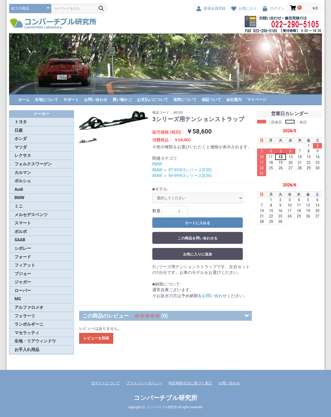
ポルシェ (22, 180)
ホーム (24, 99)
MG (17, 298)
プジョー (22, 273)
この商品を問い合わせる (197, 238)
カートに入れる (197, 223)
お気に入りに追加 (197, 254)
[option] (113, 120)
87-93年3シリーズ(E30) (190, 169)
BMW (19, 197)
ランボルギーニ (28, 324)
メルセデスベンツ (31, 214)
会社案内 (234, 99)
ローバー (22, 290)
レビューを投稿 (96, 338)
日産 (18, 130)
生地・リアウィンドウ (35, 341)
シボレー (22, 248)
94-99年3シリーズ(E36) (190, 175)
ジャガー (22, 282)
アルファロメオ (28, 307)
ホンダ (20, 138)
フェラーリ (24, 315)
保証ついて (211, 99)
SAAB (19, 239)
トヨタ (20, 121)
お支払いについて (152, 99)
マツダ (20, 147)
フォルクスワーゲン (33, 164)
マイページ (256, 99)
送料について (185, 99)
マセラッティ (26, 332)
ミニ (18, 206)
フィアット (24, 265)
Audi (18, 189)
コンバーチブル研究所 (165, 397)
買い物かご (122, 99)
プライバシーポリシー (144, 383)
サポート (71, 99)
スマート (22, 223)
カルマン (22, 172)
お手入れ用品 (26, 349)
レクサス (22, 155)
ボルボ (20, 231)
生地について (46, 99)
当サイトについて (105, 383)
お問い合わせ (95, 99)
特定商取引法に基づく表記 (190, 383)
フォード (22, 256)
